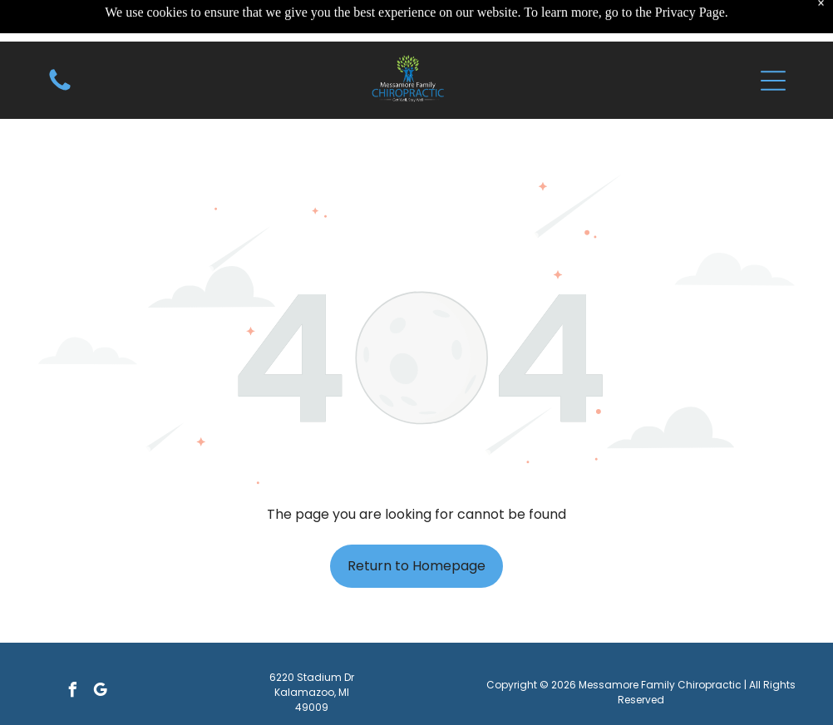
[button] (773, 41)
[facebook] (73, 692)
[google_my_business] (100, 692)
